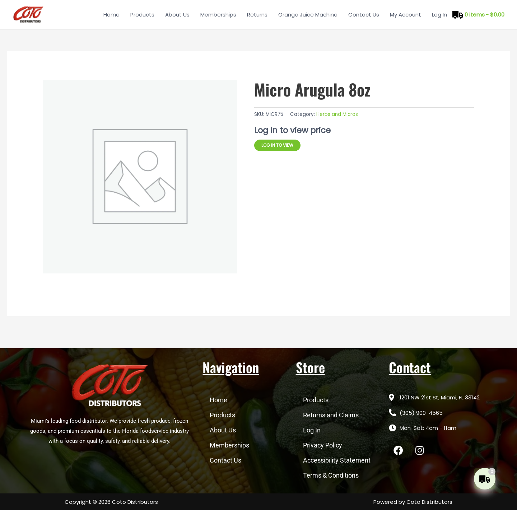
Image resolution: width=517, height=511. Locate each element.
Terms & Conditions (331, 476)
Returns (257, 14)
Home (111, 14)
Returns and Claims (331, 415)
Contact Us (363, 14)
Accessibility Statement (337, 461)
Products (142, 14)
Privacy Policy (322, 446)
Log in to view (277, 145)
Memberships (218, 14)
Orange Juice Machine (307, 14)
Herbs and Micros (337, 115)
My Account (405, 14)
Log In (439, 14)
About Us (177, 14)
